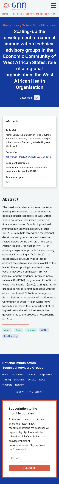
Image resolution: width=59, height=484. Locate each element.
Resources (17, 14)
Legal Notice (35, 392)
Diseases (30, 374)
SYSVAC (32, 379)
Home (5, 14)
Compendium (45, 374)
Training (6, 379)
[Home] (14, 5)
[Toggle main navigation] (53, 5)
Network (19, 384)
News (42, 379)
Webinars (7, 384)
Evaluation (19, 379)
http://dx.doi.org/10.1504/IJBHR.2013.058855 (28, 156)
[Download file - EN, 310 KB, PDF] (37, 97)
